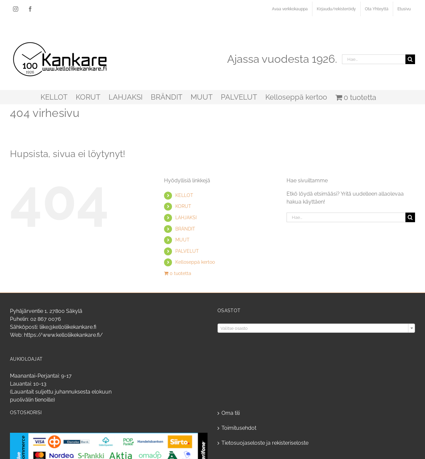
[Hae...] (373, 59)
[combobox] (316, 328)
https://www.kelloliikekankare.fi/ (63, 335)
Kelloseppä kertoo (195, 262)
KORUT (183, 206)
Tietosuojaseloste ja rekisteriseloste (264, 443)
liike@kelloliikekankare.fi (68, 327)
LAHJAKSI (186, 217)
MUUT (182, 239)
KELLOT (184, 195)
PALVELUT (187, 251)
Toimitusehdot (238, 428)
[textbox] (316, 328)
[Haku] (410, 59)
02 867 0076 (45, 319)
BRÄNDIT (185, 228)
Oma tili (230, 413)
